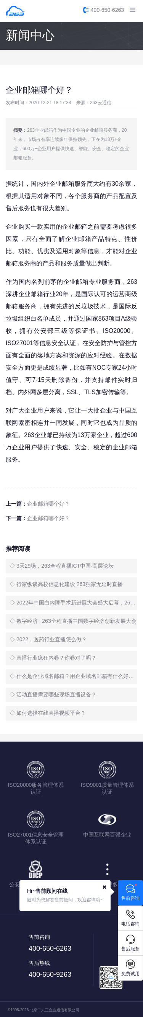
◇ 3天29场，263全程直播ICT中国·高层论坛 (62, 566)
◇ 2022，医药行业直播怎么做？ (48, 639)
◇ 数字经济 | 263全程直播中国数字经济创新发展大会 (73, 621)
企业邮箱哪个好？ (48, 504)
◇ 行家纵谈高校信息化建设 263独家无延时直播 (66, 584)
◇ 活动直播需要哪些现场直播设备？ (53, 694)
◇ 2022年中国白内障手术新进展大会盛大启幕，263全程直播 (73, 602)
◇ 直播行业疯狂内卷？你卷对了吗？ (53, 658)
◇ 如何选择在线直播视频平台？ (48, 713)
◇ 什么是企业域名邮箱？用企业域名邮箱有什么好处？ (73, 676)
